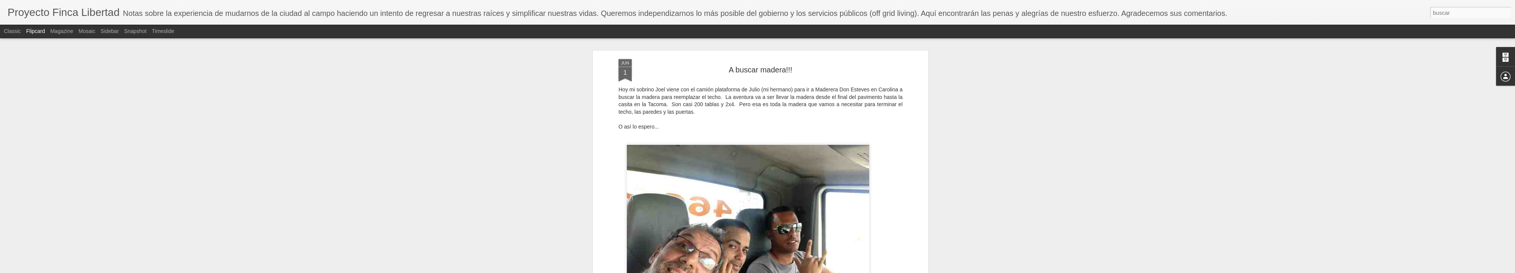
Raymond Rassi (795, 66)
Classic (12, 31)
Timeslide (163, 31)
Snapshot (135, 31)
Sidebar (110, 31)
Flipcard (35, 31)
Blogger (787, 269)
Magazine (61, 31)
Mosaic (86, 31)
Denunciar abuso (812, 269)
